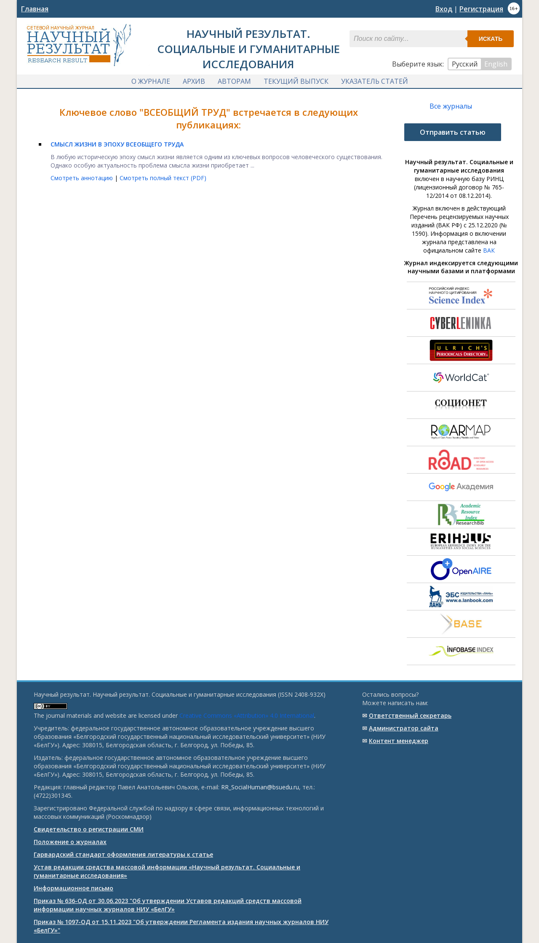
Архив (194, 81)
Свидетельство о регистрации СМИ (89, 829)
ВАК (489, 250)
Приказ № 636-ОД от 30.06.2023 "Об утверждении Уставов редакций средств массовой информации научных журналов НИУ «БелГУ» (168, 905)
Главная (34, 8)
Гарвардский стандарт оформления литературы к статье (123, 854)
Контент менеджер (398, 741)
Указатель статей (374, 81)
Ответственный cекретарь (410, 715)
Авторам (234, 81)
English (495, 64)
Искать (491, 38)
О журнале (150, 81)
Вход (443, 8)
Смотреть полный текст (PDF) (163, 178)
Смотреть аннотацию (83, 178)
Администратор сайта (403, 728)
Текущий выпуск (296, 81)
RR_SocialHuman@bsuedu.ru (260, 787)
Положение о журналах (70, 842)
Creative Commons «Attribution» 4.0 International (246, 715)
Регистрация (481, 8)
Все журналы (451, 106)
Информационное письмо (73, 888)
